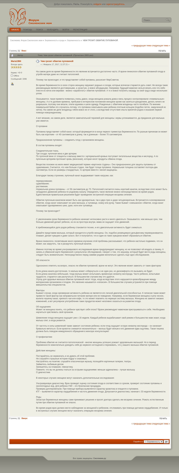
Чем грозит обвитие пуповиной (57, 61)
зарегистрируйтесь (115, 4)
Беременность (73, 40)
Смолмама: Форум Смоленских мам (26, 40)
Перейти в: (138, 442)
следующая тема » (161, 45)
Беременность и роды (55, 40)
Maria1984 (16, 61)
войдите (97, 4)
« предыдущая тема (141, 45)
